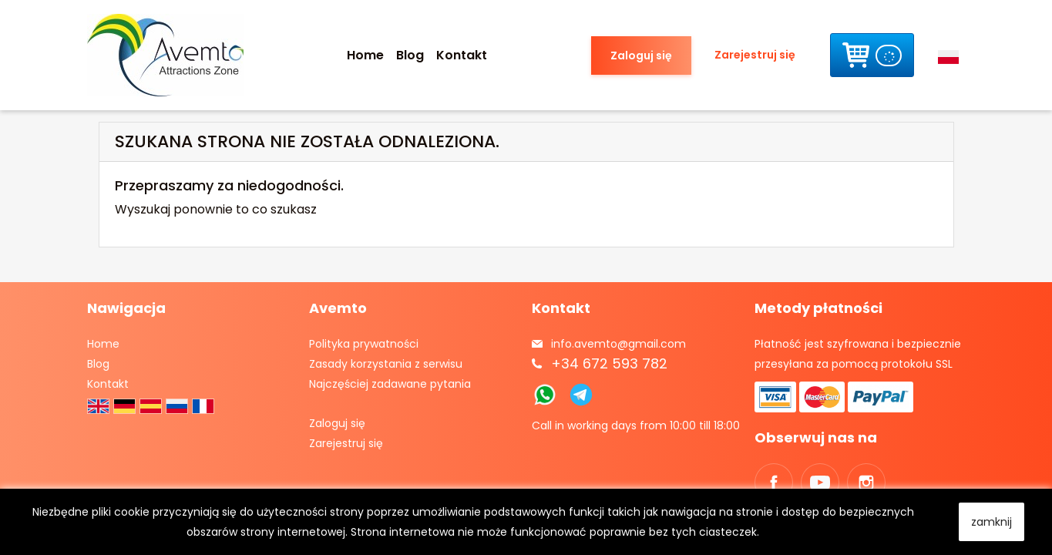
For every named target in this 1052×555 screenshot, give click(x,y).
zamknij (991, 522)
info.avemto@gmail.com (618, 344)
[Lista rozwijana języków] (951, 55)
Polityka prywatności (363, 344)
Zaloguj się (641, 55)
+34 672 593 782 (609, 363)
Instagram (866, 482)
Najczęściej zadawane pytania (390, 384)
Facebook (774, 482)
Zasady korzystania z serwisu (385, 364)
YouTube (820, 482)
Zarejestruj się (754, 54)
